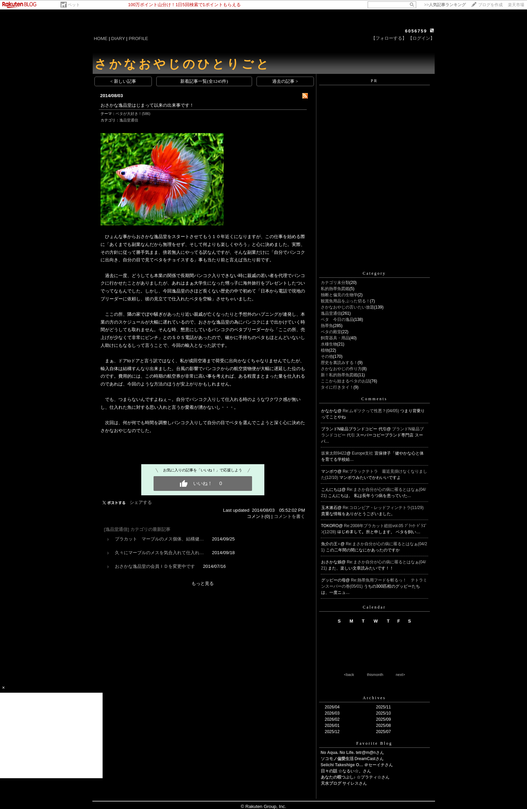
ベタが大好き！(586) (133, 114)
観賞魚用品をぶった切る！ (345, 301)
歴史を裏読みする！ (339, 362)
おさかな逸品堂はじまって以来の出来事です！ (147, 105)
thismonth (375, 675)
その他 (327, 356)
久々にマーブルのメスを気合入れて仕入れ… (159, 552)
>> (445, 4)
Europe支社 (363, 453)
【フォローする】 (389, 38)
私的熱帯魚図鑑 (335, 288)
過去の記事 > (285, 81)
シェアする (141, 502)
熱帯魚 (327, 325)
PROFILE (138, 38)
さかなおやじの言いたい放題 (347, 307)
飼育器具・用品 (335, 338)
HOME (100, 38)
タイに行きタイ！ (337, 387)
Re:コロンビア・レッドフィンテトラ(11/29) (383, 507)
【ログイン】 (421, 38)
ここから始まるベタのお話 (345, 381)
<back (349, 675)
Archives (374, 697)
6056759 (416, 31)
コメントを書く (289, 516)
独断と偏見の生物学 (339, 294)
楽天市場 (516, 4)
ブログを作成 (490, 4)
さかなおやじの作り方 (341, 368)
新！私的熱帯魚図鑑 (339, 375)
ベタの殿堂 (331, 331)
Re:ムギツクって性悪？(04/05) (371, 410)
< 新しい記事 (123, 81)
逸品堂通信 (128, 120)
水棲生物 (329, 344)
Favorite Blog (374, 743)
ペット (74, 4)
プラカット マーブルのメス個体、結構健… (159, 538)
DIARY (118, 38)
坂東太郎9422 (334, 453)
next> (400, 675)
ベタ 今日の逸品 (337, 319)
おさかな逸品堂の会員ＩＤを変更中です (155, 566)
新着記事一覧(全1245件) (204, 81)
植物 (325, 350)
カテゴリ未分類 (335, 282)
